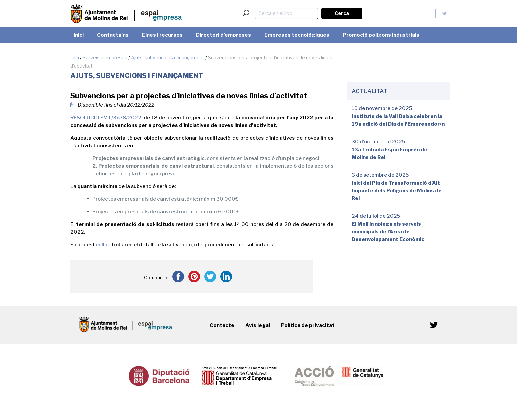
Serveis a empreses (105, 57)
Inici (74, 57)
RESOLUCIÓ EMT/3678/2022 (106, 118)
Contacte (222, 325)
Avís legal (257, 325)
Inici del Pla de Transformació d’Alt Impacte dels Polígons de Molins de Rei (397, 190)
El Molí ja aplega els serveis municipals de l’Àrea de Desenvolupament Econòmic (388, 231)
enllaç (103, 245)
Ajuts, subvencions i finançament (167, 57)
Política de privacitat (308, 325)
